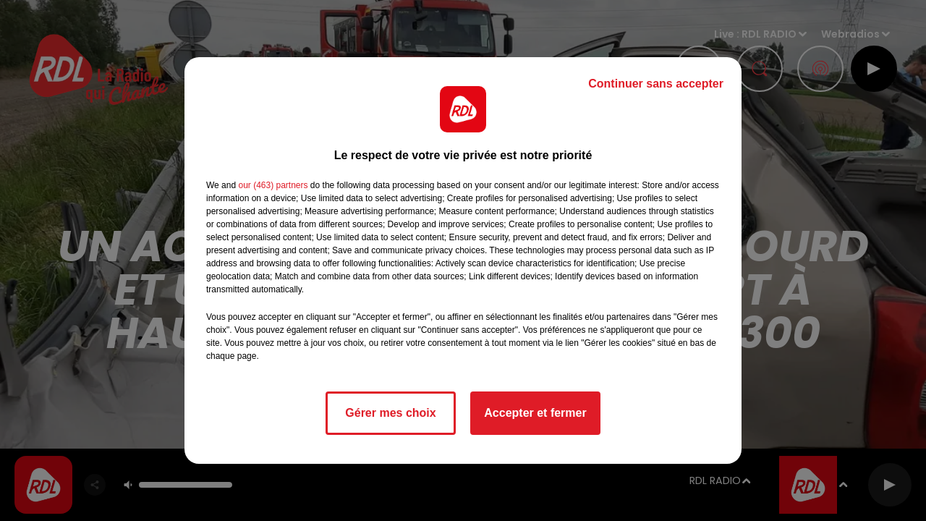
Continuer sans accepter (655, 83)
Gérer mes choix (390, 413)
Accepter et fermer (535, 413)
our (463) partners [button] (272, 185)
